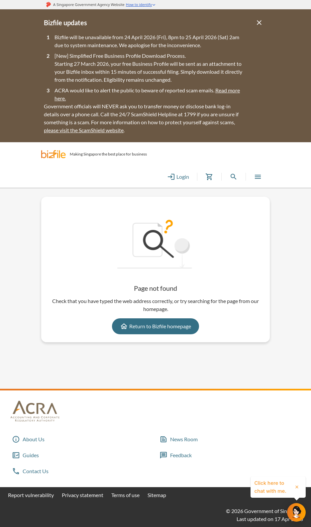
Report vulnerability (31, 495)
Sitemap (157, 495)
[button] (53, 154)
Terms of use (125, 495)
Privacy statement (82, 495)
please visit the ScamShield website (84, 130)
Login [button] (178, 177)
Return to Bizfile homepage (155, 326)
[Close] (259, 23)
